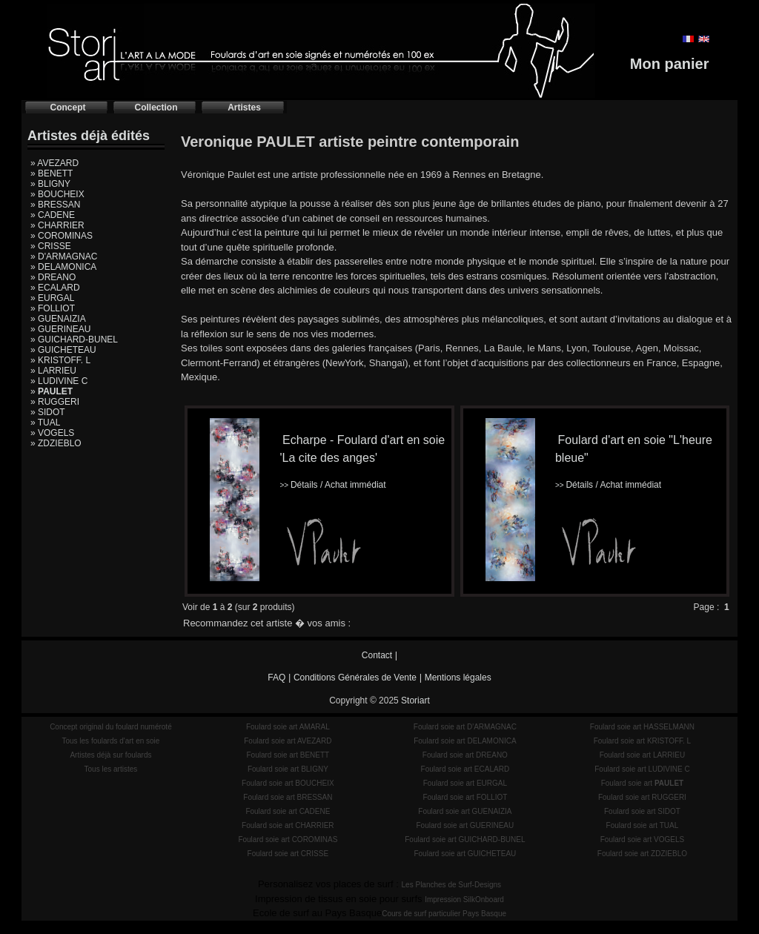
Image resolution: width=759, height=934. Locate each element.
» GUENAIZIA (58, 319)
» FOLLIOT (52, 308)
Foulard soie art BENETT (287, 755)
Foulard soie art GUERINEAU (465, 825)
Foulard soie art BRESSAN (287, 797)
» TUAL (45, 422)
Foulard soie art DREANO (465, 755)
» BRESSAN (55, 204)
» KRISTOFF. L (60, 360)
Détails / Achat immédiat (332, 485)
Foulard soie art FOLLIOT (464, 797)
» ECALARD (55, 287)
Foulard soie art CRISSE (288, 853)
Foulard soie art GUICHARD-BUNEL (465, 839)
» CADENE (52, 215)
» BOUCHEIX (57, 194)
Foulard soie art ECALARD (465, 769)
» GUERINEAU (60, 329)
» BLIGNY (50, 184)
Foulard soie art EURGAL (465, 783)
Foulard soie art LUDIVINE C (641, 769)
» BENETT (51, 173)
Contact (377, 655)
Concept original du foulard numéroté (111, 727)
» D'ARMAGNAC (63, 256)
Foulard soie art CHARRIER (288, 825)
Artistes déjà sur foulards (110, 755)
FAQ (276, 677)
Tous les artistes (111, 769)
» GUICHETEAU (63, 350)
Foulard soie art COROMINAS (287, 839)
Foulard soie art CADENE (287, 811)
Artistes (244, 107)
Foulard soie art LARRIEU (643, 755)
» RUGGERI (54, 402)
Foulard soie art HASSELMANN (642, 727)
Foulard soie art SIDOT (642, 811)
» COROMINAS (61, 236)
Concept (68, 107)
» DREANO (53, 277)
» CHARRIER (57, 225)
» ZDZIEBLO (56, 443)
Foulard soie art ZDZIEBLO (642, 853)
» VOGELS (52, 433)
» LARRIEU (53, 370)
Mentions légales (458, 677)
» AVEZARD (54, 163)
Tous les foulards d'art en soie (110, 741)
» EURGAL (52, 298)
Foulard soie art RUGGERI (642, 797)
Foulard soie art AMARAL (288, 727)
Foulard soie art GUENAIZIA (464, 811)
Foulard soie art (642, 783)
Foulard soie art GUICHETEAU (465, 853)
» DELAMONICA (63, 267)
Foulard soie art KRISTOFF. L (643, 741)
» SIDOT (47, 412)
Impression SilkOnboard (464, 899)
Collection (155, 107)
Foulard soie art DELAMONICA (465, 741)
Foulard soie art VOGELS (642, 839)
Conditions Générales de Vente (355, 677)
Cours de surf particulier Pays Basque (444, 914)
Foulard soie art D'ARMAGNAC (465, 727)
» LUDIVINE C (58, 381)
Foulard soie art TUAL (642, 825)
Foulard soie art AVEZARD (287, 741)
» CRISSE (50, 246)
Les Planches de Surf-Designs (452, 885)
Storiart (415, 700)
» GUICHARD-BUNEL (74, 339)
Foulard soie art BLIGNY (288, 769)
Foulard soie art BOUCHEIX (288, 783)
